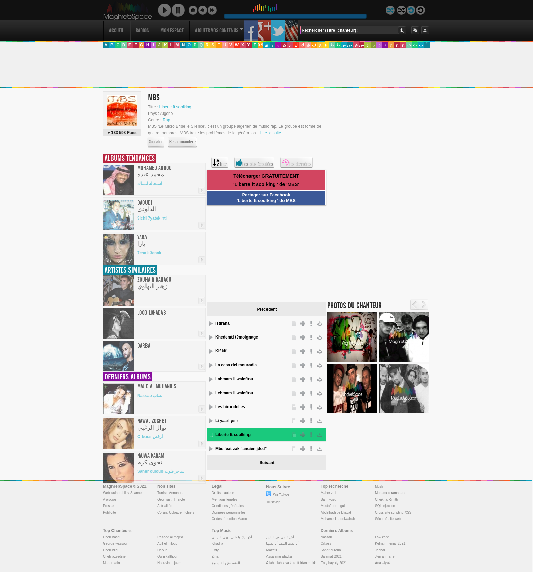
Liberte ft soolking (175, 107)
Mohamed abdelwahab (338, 519)
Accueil (116, 30)
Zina (215, 556)
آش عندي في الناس (280, 537)
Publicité (109, 512)
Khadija (217, 543)
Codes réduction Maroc (229, 519)
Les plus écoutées (254, 162)
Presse (108, 506)
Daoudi (162, 550)
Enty (215, 550)
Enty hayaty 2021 (334, 563)
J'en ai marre (385, 556)
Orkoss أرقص (150, 436)
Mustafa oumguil (333, 506)
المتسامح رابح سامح (226, 563)
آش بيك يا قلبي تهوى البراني (232, 537)
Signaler (156, 142)
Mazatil (271, 550)
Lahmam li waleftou (234, 379)
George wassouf (115, 543)
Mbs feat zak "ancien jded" (241, 448)
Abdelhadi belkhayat (336, 512)
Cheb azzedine (114, 556)
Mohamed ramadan (390, 493)
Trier (220, 162)
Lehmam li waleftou (234, 393)
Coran (162, 512)
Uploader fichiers (181, 512)
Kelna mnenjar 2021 (390, 543)
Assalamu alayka (279, 556)
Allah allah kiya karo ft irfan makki (291, 563)
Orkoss (326, 543)
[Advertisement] (266, 67)
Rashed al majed (170, 537)
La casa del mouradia (236, 365)
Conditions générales (228, 506)
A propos (109, 499)
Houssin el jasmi (169, 563)
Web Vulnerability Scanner (123, 493)
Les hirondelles (230, 406)
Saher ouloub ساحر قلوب (160, 471)
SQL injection (385, 506)
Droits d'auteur (223, 493)
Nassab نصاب (149, 395)
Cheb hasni (111, 537)
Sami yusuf (329, 499)
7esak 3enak (149, 252)
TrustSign (273, 502)
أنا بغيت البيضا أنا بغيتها (282, 543)
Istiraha (222, 323)
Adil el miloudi (167, 543)
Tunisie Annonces (170, 493)
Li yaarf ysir (226, 420)
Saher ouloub (331, 550)
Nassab (326, 537)
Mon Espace (172, 30)
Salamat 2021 (331, 556)
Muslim (380, 486)
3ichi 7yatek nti (152, 218)
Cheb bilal (110, 550)
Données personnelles (229, 512)
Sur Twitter (277, 495)
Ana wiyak (383, 563)
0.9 (260, 44)
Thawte (179, 499)
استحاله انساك (149, 183)
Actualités (164, 506)
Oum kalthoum (168, 556)
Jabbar (380, 550)
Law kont (382, 537)
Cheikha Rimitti (386, 499)
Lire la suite (270, 133)
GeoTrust (164, 499)
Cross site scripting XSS (393, 512)
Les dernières (296, 162)
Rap (166, 120)
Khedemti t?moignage (236, 337)
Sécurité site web (388, 519)
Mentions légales (224, 499)
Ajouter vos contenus (219, 30)
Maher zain (329, 493)
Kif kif (220, 351)
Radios (142, 30)
